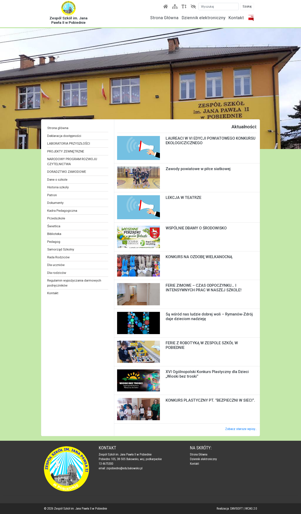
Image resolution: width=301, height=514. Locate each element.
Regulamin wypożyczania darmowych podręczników (74, 282)
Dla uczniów (56, 265)
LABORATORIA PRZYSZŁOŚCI (68, 143)
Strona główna (57, 128)
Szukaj (247, 6)
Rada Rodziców (58, 257)
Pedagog (53, 242)
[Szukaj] (218, 6)
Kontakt (236, 17)
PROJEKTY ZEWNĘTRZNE (65, 151)
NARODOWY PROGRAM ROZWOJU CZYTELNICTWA (72, 161)
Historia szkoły (58, 187)
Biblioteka (54, 234)
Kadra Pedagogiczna (62, 211)
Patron (52, 195)
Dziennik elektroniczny (203, 17)
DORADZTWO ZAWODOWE (66, 172)
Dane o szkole (57, 179)
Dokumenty (55, 203)
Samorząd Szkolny (60, 249)
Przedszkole (56, 218)
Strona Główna (164, 17)
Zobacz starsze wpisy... (241, 429)
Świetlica (53, 226)
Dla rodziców (56, 273)
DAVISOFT (236, 508)
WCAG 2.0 (251, 508)
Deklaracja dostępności (64, 136)
